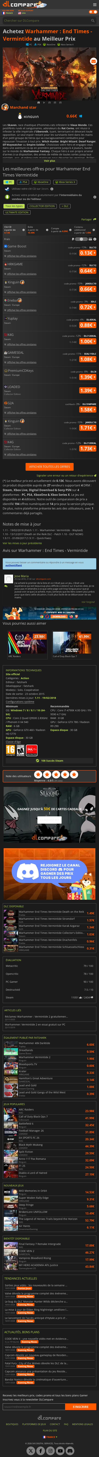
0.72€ (87, 307)
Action (25, 678)
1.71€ (87, 428)
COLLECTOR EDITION (42, 206)
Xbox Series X (65, 182)
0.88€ (87, 325)
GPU (8, 730)
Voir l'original (88, 602)
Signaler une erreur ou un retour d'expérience (66, 475)
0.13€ (87, 253)
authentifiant (13, 565)
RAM (9, 726)
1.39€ (87, 377)
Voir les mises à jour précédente (22, 543)
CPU (8, 718)
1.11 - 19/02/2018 (45, 698)
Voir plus (49, 160)
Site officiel (13, 674)
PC (8, 182)
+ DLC (65, 206)
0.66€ (87, 289)
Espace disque (14, 737)
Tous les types (14, 206)
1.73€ (87, 448)
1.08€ (87, 359)
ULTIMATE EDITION (16, 212)
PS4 (23, 182)
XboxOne (41, 182)
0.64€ (87, 271)
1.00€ (87, 341)
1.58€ (87, 409)
